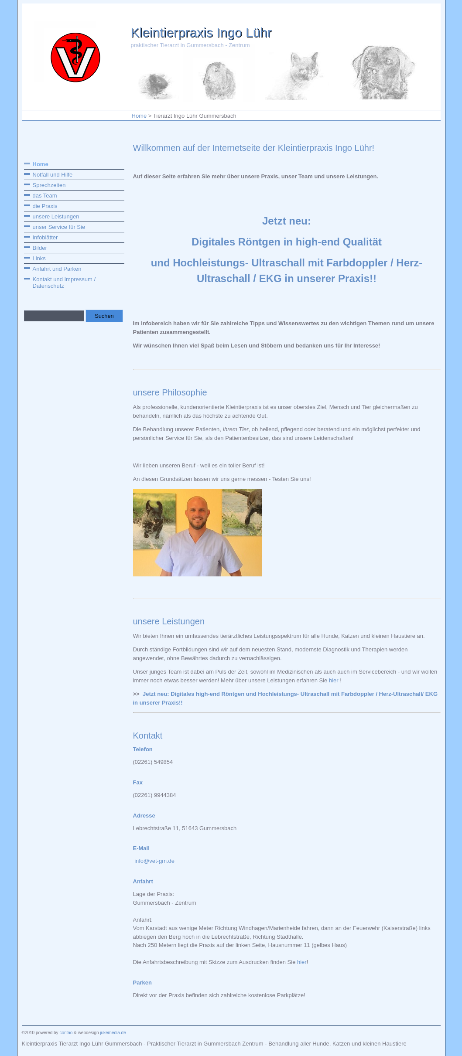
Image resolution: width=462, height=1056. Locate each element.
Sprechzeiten (49, 185)
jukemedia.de (112, 1032)
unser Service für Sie (59, 227)
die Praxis (45, 206)
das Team (45, 195)
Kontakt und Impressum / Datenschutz (64, 282)
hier (334, 680)
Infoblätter (45, 237)
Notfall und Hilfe (53, 174)
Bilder (40, 248)
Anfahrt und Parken (57, 269)
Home (139, 115)
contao (65, 1032)
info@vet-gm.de (154, 861)
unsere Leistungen (56, 216)
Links (39, 258)
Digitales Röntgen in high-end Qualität (287, 242)
